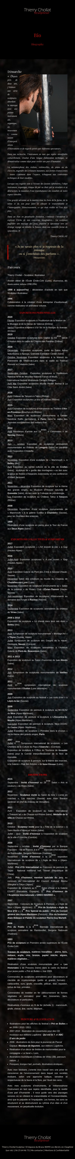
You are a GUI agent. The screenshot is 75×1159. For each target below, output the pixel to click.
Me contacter (37, 1150)
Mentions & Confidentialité (57, 1150)
